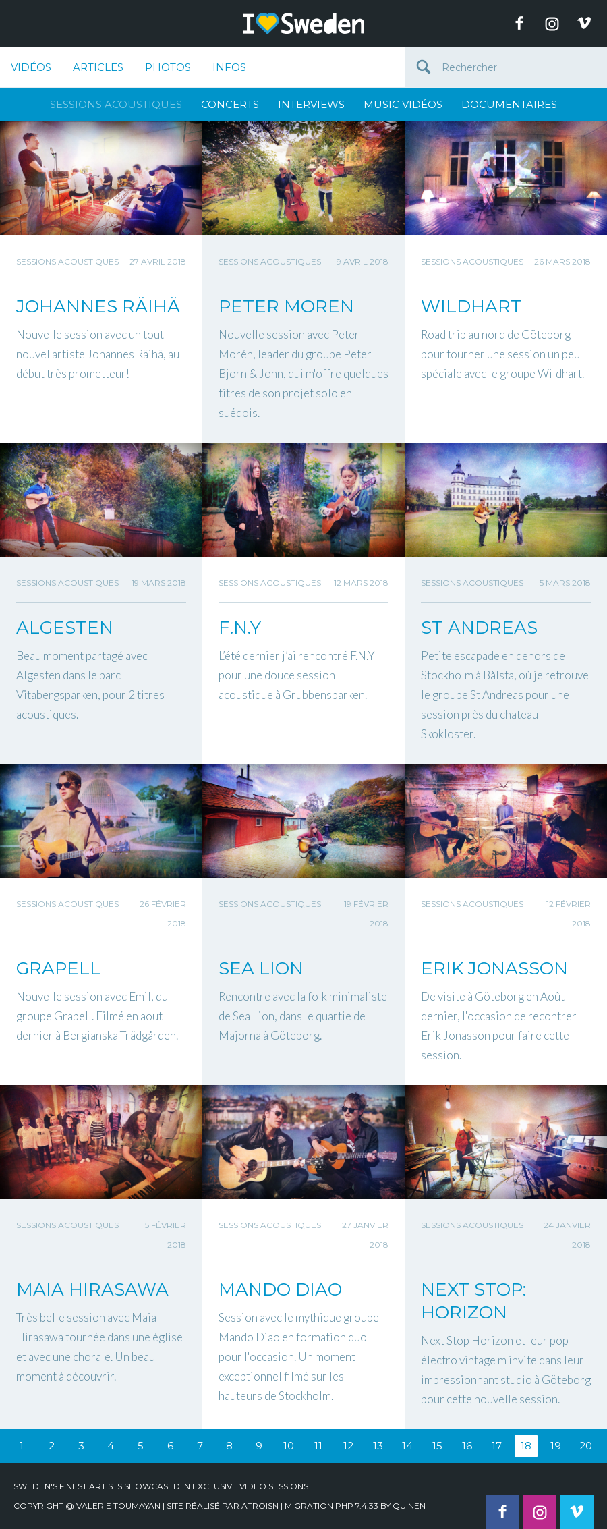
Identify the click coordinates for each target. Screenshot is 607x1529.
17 (497, 1445)
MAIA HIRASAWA (92, 1289)
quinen (409, 1506)
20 (585, 1445)
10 (288, 1445)
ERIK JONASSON (494, 968)
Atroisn (260, 1506)
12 (348, 1445)
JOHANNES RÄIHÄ (98, 306)
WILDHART (471, 306)
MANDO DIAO (280, 1289)
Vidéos (31, 69)
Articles (98, 67)
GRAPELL (58, 968)
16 (467, 1445)
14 (407, 1445)
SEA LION (261, 968)
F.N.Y (240, 627)
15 (437, 1445)
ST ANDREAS (479, 627)
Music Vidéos (403, 104)
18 (526, 1445)
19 (555, 1445)
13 (378, 1445)
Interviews (311, 104)
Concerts (230, 104)
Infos (229, 67)
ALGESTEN (64, 627)
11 (318, 1445)
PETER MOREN (286, 306)
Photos (168, 67)
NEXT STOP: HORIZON (473, 1301)
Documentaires (509, 104)
